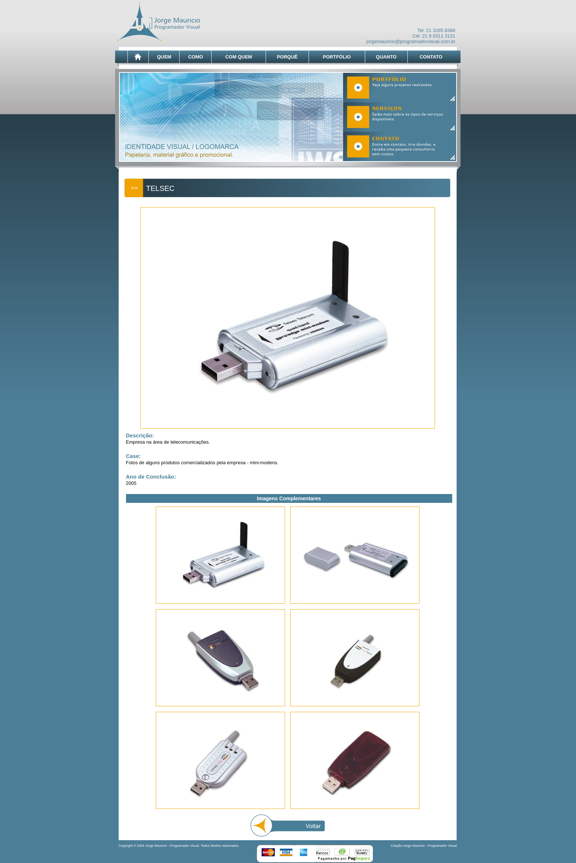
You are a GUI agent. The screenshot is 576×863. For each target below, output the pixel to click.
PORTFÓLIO (337, 57)
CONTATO (431, 57)
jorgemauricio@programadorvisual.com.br (410, 41)
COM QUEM (238, 57)
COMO (195, 57)
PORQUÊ (287, 57)
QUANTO (386, 57)
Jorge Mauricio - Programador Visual (430, 846)
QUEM (164, 57)
